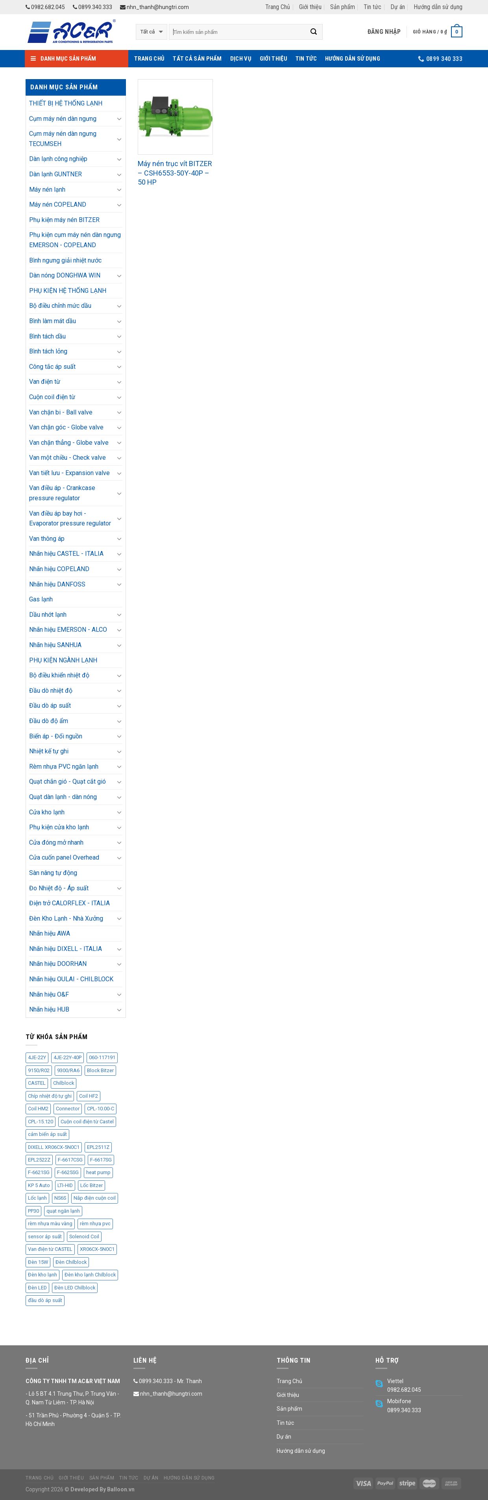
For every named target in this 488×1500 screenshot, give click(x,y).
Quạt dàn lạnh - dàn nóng (63, 797)
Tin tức (372, 7)
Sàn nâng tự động (53, 873)
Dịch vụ (240, 58)
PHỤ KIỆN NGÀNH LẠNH (63, 660)
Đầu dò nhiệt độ (50, 690)
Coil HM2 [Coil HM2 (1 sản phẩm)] (38, 1109)
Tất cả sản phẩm (197, 58)
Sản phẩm (342, 7)
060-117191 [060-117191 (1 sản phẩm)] (102, 1057)
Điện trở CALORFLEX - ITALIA (69, 903)
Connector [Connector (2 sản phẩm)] (67, 1109)
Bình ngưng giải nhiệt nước (65, 260)
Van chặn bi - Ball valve (60, 412)
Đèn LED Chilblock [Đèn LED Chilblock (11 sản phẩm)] (74, 1288)
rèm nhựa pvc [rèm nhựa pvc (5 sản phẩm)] (95, 1223)
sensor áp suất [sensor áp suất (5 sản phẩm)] (45, 1236)
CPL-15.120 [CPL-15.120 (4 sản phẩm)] (40, 1122)
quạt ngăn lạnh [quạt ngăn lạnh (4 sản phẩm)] (63, 1211)
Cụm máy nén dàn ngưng (62, 118)
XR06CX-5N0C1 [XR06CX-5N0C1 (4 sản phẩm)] (97, 1249)
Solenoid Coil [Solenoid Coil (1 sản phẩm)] (84, 1236)
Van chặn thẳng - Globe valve (69, 442)
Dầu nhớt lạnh (48, 614)
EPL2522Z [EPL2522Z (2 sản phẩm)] (39, 1160)
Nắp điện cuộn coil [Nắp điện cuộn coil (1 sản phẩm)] (95, 1198)
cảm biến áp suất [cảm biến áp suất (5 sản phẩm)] (47, 1134)
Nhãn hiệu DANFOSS (57, 584)
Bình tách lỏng (48, 351)
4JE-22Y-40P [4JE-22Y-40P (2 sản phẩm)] (67, 1057)
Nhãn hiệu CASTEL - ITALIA (66, 553)
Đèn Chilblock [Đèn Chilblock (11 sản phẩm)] (71, 1262)
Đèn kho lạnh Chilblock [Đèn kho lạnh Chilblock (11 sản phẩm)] (90, 1275)
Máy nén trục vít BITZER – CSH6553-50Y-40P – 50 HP (175, 172)
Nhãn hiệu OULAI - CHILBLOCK (71, 979)
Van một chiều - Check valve (67, 457)
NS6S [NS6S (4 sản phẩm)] (60, 1198)
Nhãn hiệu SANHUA (55, 645)
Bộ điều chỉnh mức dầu (60, 305)
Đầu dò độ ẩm (48, 721)
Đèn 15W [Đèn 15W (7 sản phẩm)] (38, 1262)
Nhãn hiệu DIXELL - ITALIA (65, 949)
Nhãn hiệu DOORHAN (58, 963)
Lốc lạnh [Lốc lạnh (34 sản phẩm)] (37, 1198)
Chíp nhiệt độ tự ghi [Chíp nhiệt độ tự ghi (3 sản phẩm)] (50, 1096)
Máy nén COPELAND (57, 204)
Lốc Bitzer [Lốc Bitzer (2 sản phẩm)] (91, 1185)
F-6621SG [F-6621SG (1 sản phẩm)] (39, 1172)
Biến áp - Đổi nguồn (55, 736)
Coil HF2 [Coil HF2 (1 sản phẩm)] (88, 1096)
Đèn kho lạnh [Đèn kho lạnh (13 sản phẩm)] (42, 1275)
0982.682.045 (45, 7)
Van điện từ (44, 381)
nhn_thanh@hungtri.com (154, 7)
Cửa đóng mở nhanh (56, 842)
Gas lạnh (41, 599)
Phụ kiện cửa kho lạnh (59, 827)
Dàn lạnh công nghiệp (58, 159)
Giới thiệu (310, 7)
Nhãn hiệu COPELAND (59, 569)
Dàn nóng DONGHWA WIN (64, 275)
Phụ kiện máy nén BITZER (64, 220)
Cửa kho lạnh (47, 812)
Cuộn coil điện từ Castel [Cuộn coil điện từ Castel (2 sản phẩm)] (87, 1122)
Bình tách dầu (47, 336)
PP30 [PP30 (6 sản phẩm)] (33, 1211)
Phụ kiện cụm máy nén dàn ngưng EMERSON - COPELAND (75, 240)
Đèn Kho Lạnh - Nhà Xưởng (66, 918)
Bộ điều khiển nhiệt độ (59, 675)
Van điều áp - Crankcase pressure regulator (62, 493)
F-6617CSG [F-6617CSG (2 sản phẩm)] (70, 1160)
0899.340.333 (92, 7)
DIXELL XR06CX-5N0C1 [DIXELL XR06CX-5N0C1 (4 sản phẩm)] (53, 1147)
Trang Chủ (277, 7)
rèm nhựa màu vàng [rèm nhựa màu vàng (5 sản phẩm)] (50, 1223)
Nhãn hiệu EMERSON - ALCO (68, 629)
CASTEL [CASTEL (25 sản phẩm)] (37, 1083)
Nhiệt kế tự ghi (48, 751)
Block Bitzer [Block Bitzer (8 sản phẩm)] (100, 1070)
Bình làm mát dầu (52, 321)
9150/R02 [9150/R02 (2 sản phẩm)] (39, 1070)
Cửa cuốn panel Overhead (64, 857)
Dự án (397, 7)
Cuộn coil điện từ (52, 397)
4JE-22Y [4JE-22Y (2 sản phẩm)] (37, 1057)
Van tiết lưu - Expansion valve (69, 473)
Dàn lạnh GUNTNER (55, 174)
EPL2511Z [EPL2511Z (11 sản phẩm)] (98, 1147)
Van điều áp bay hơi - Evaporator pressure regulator (70, 518)
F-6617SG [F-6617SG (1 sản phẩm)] (101, 1160)
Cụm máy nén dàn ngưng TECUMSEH (62, 139)
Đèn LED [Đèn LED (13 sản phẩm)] (37, 1288)
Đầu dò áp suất (50, 705)
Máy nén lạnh (47, 189)
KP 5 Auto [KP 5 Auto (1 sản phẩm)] (39, 1185)
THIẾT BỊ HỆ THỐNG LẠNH (65, 103)
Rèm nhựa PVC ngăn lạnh (63, 766)
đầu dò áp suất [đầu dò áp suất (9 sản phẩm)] (45, 1300)
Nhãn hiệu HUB (49, 1009)
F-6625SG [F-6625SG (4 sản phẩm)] (68, 1172)
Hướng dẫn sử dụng (438, 7)
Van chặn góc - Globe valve (66, 427)
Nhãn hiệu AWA (49, 933)
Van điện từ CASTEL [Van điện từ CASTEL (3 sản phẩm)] (50, 1249)
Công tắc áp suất (52, 366)
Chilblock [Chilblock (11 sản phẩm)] (63, 1083)
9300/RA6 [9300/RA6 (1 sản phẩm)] (68, 1070)
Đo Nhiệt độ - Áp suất (59, 888)
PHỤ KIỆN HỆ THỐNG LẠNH (67, 290)
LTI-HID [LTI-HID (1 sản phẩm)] (65, 1185)
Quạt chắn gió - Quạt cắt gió (67, 781)
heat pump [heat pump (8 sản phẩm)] (98, 1172)
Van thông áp (47, 538)
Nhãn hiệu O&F (49, 994)
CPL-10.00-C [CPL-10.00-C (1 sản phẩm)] (100, 1109)
